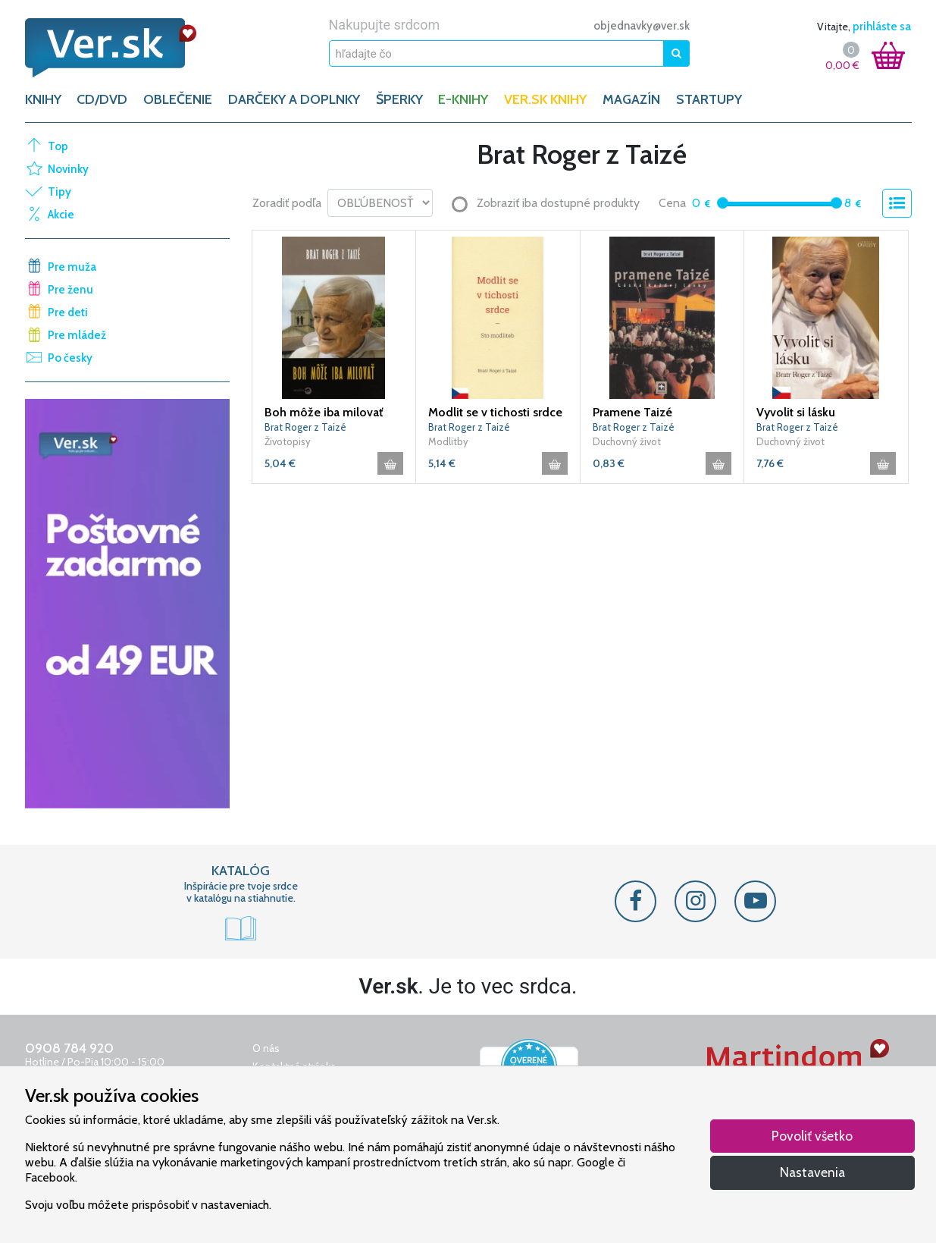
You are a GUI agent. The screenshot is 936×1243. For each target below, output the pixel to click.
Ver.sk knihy (545, 99)
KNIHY (43, 99)
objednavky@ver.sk (641, 26)
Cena (672, 203)
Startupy (709, 99)
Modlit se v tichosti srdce (495, 412)
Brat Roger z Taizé (305, 427)
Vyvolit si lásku (795, 412)
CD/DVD (102, 99)
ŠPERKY (399, 99)
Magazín (631, 99)
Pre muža (72, 267)
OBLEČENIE (177, 99)
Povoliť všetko (812, 1136)
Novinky (68, 169)
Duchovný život (627, 441)
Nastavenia (812, 1172)
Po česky (70, 358)
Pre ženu (70, 290)
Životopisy (288, 441)
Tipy (59, 192)
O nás (266, 1048)
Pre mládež (77, 335)
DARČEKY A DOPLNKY (294, 99)
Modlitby (448, 441)
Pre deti (68, 312)
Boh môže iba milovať (324, 412)
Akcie (61, 214)
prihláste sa (882, 26)
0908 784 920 (69, 1048)
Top (58, 146)
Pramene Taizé (632, 412)
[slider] (722, 203)
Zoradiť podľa (286, 203)
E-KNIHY (463, 99)
